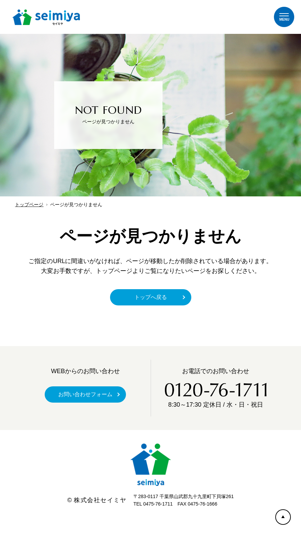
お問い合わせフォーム (85, 394)
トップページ (29, 204)
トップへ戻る (150, 297)
